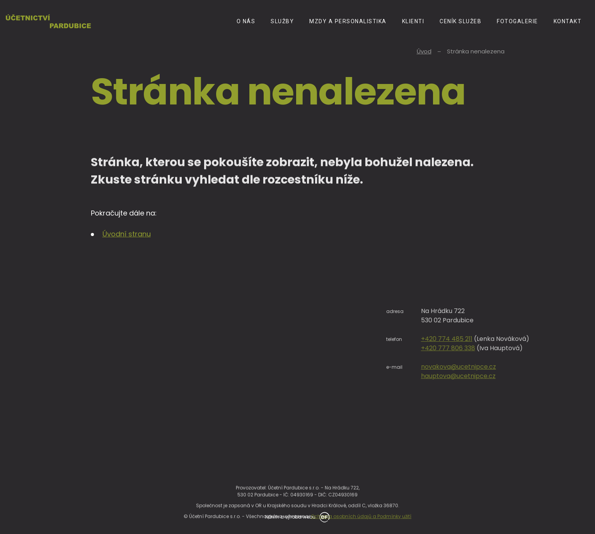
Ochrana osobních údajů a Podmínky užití (361, 525)
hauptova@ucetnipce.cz (511, 375)
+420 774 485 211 (500, 338)
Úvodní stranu (126, 234)
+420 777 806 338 (501, 348)
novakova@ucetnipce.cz (511, 366)
